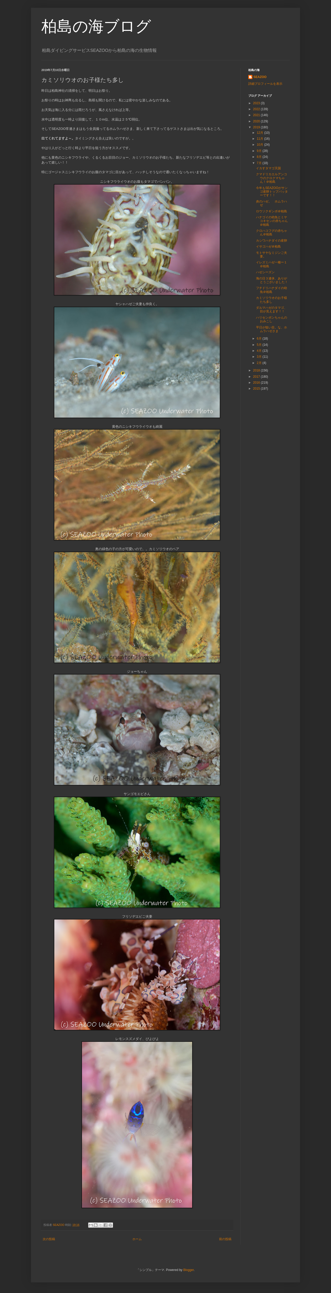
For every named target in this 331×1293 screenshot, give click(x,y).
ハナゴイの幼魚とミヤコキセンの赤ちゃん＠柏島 (272, 221)
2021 (257, 115)
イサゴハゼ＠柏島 (268, 246)
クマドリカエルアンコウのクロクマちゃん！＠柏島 (271, 178)
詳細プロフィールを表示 (265, 84)
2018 (257, 370)
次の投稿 (49, 1239)
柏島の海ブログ (96, 26)
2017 (257, 376)
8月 (259, 157)
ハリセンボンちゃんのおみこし (271, 319)
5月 (259, 345)
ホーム (137, 1239)
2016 (257, 382)
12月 (260, 133)
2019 (257, 127)
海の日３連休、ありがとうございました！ (272, 280)
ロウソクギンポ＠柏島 (271, 211)
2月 (259, 363)
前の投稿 (225, 1239)
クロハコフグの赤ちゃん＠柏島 (271, 232)
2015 (257, 388)
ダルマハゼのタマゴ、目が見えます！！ (271, 309)
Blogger (188, 1270)
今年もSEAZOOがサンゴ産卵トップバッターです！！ (272, 191)
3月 (259, 357)
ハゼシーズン (265, 272)
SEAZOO (260, 77)
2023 (257, 103)
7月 (259, 163)
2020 (257, 121)
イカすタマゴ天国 (268, 168)
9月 (259, 151)
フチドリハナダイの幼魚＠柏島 (271, 289)
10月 (260, 144)
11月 (260, 138)
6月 (259, 338)
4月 (259, 351)
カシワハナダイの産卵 (271, 240)
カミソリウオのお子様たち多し (271, 299)
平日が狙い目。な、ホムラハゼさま (271, 329)
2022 (257, 109)
